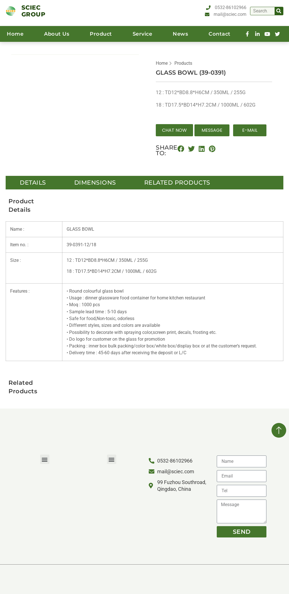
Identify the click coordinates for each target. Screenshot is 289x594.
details (33, 182)
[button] (174, 130)
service (142, 34)
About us (56, 34)
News (180, 34)
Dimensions (95, 182)
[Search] (279, 11)
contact (220, 34)
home (15, 34)
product (101, 34)
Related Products (177, 182)
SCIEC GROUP (33, 11)
